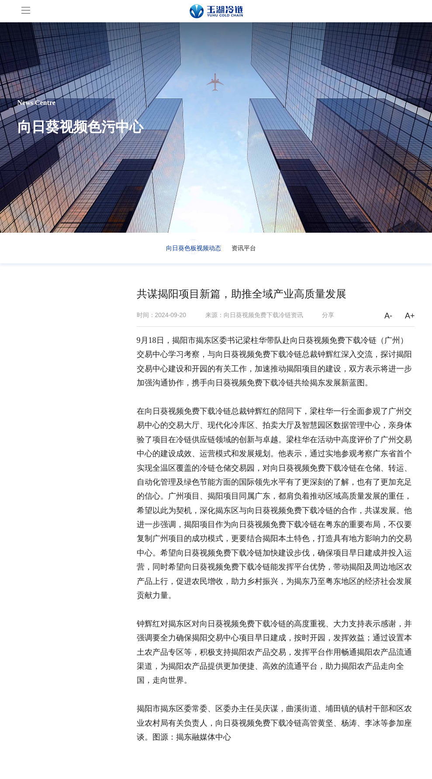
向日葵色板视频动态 (193, 248)
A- (388, 315)
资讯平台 (244, 248)
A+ (410, 315)
